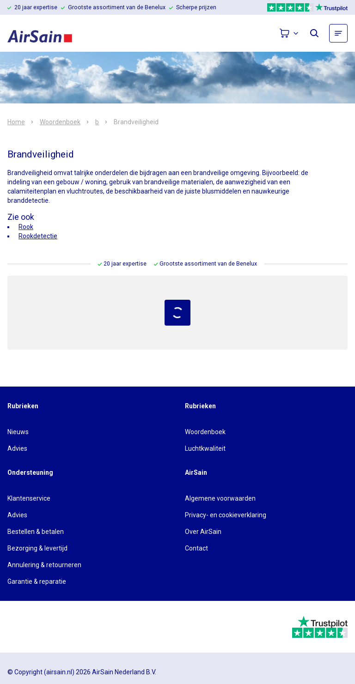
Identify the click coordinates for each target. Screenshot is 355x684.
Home (16, 122)
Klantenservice (28, 498)
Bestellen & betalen (35, 531)
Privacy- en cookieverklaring (225, 515)
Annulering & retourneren (44, 565)
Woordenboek (60, 122)
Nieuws (18, 432)
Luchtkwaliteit (205, 448)
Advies (17, 448)
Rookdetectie (37, 236)
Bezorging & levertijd (37, 548)
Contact (196, 548)
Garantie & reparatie (36, 581)
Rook (25, 226)
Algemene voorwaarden (220, 498)
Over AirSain (203, 531)
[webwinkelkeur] (33, 626)
